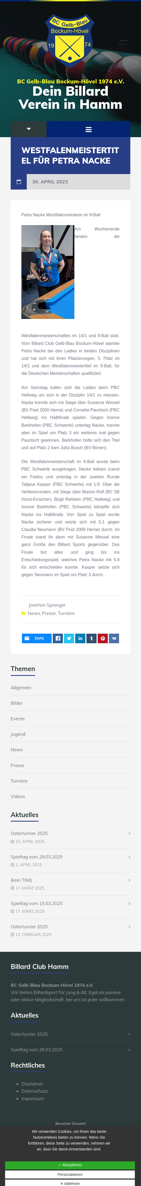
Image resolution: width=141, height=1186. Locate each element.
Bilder (17, 703)
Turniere (66, 613)
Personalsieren (70, 1174)
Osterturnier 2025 (29, 833)
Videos (18, 796)
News (34, 613)
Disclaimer (32, 1084)
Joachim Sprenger (47, 605)
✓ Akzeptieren (70, 1165)
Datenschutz (34, 1091)
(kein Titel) (21, 880)
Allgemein (21, 687)
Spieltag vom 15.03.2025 (37, 903)
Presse (49, 613)
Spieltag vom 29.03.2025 (37, 857)
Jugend (18, 734)
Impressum (32, 1098)
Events (18, 718)
